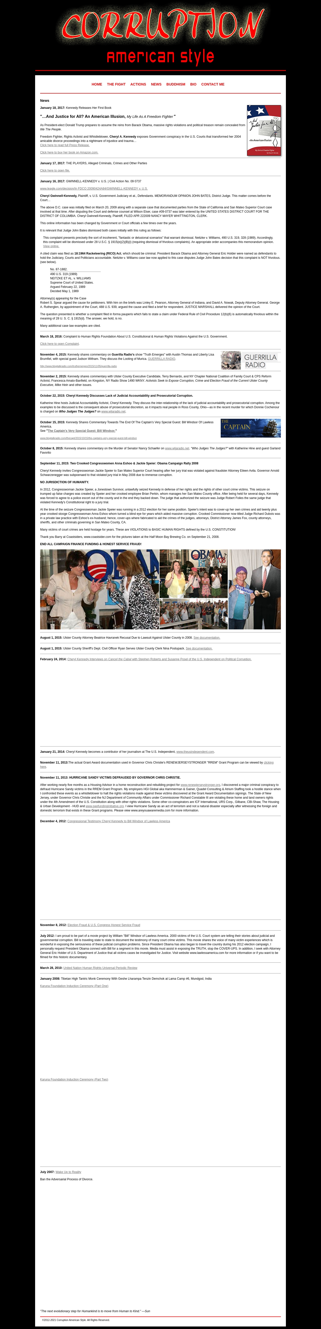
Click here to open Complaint (59, 344)
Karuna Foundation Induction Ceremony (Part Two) (74, 1079)
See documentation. (207, 637)
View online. (51, 246)
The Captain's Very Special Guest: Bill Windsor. (81, 431)
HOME (97, 84)
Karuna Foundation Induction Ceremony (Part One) (74, 986)
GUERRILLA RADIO (161, 359)
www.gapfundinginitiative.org (105, 806)
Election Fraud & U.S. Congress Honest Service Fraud (103, 925)
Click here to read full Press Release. (65, 145)
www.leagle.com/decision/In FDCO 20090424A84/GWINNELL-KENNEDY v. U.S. (94, 188)
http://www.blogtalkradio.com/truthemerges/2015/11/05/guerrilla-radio (78, 366)
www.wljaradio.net (113, 411)
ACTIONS (138, 84)
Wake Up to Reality (68, 1172)
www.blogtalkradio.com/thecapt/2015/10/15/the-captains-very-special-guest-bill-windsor (88, 438)
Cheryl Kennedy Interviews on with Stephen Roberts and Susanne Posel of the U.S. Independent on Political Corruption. (159, 659)
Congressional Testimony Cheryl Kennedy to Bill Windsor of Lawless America (118, 821)
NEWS (156, 84)
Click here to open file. (55, 170)
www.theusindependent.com (195, 752)
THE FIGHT (116, 84)
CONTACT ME (212, 84)
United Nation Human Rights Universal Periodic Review (100, 968)
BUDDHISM (176, 84)
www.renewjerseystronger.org (200, 785)
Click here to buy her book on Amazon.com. (69, 152)
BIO (193, 84)
